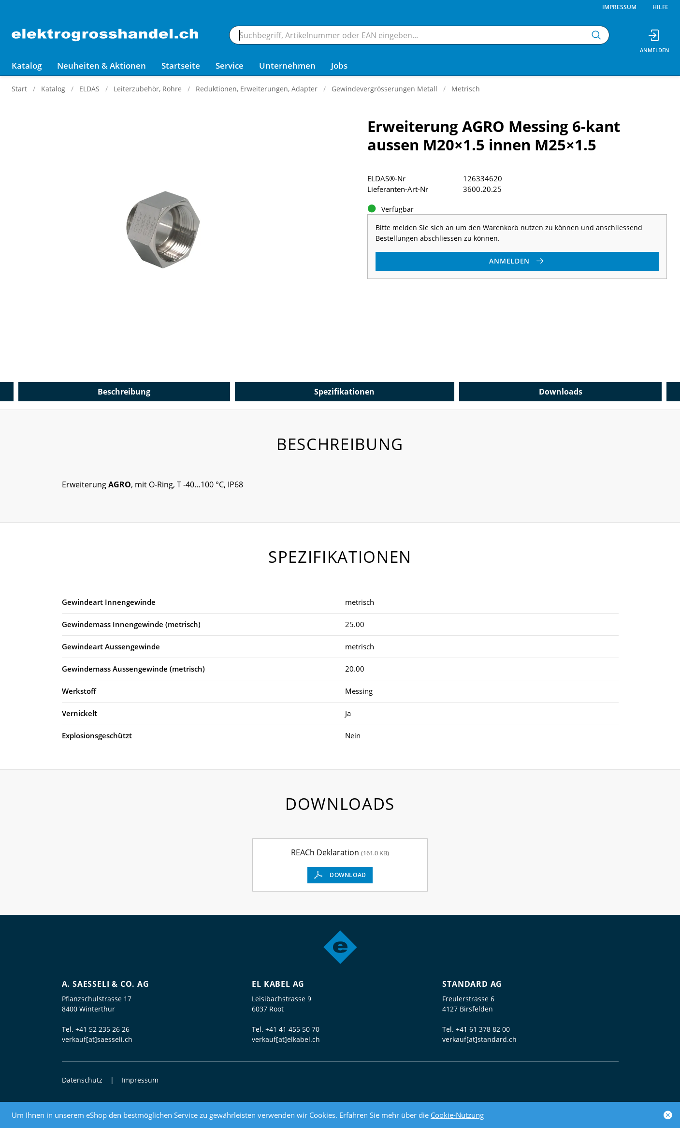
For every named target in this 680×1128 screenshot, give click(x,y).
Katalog (53, 88)
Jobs (339, 65)
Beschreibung (124, 391)
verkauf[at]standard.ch (479, 1039)
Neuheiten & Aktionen (101, 65)
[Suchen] (596, 35)
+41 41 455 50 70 (292, 1029)
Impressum (619, 7)
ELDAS (89, 88)
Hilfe (660, 7)
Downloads (560, 391)
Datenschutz (82, 1079)
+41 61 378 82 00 (483, 1029)
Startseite (180, 65)
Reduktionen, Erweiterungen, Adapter (257, 88)
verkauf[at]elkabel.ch (286, 1039)
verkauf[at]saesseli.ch (97, 1039)
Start (19, 88)
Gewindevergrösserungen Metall (384, 88)
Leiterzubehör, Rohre (148, 88)
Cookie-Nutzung (457, 1115)
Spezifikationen (344, 391)
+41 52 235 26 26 (102, 1029)
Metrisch (465, 88)
